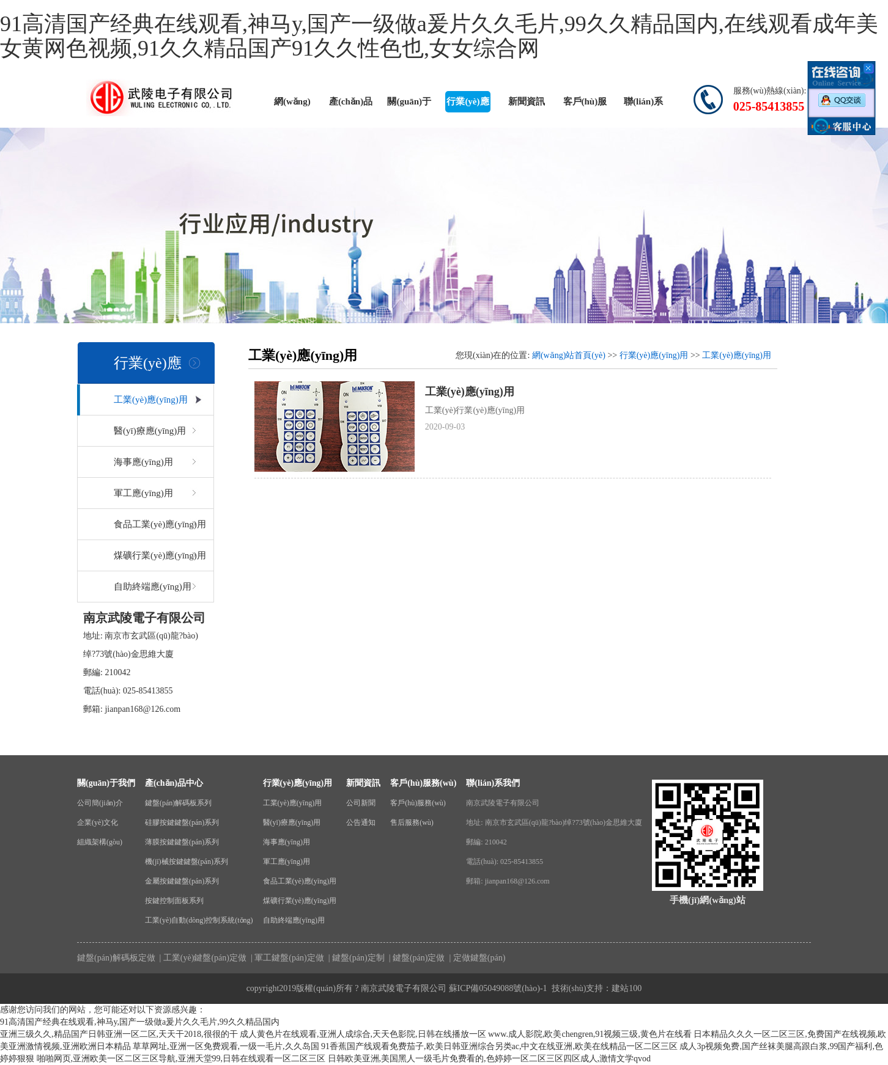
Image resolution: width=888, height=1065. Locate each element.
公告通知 (361, 822)
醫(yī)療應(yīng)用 (150, 431)
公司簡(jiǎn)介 (100, 803)
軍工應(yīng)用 (143, 493)
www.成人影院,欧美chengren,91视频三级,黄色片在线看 (590, 1034)
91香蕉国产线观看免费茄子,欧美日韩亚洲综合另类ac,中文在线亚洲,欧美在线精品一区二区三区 (499, 1046)
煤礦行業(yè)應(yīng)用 (160, 555)
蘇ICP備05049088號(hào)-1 (498, 988)
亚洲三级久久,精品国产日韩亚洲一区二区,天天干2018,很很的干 (119, 1034)
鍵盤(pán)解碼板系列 (178, 803)
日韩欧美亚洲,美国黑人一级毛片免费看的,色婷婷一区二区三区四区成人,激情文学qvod (489, 1058)
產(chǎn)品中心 (350, 104)
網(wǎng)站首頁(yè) (292, 104)
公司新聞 (361, 803)
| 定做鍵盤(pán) (476, 957)
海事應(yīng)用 (143, 462)
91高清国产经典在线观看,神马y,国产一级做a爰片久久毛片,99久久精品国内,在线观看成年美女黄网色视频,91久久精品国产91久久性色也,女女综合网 (439, 36)
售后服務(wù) (412, 822)
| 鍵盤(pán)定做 (416, 957)
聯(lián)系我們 (643, 104)
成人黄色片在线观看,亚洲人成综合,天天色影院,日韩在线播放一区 (363, 1034)
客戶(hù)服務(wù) (585, 104)
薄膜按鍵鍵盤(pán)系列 (182, 842)
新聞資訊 (526, 101)
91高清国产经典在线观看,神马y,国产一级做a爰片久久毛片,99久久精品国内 (139, 1022)
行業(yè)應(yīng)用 (467, 104)
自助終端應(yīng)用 (152, 586)
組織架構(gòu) (99, 842)
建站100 (627, 988)
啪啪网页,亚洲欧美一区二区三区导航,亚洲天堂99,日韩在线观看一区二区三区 (181, 1058)
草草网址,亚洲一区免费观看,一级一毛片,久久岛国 (226, 1046)
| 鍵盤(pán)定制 (355, 957)
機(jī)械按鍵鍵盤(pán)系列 (186, 861)
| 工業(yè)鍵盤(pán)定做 (201, 957)
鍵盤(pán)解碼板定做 (116, 957)
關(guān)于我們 (409, 104)
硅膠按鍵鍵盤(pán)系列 (182, 822)
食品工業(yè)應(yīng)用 (160, 524)
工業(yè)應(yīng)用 (151, 399)
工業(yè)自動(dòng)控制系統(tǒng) (199, 920)
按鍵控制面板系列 (174, 900)
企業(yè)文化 (97, 822)
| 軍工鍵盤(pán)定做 (286, 957)
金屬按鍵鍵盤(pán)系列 (182, 881)
